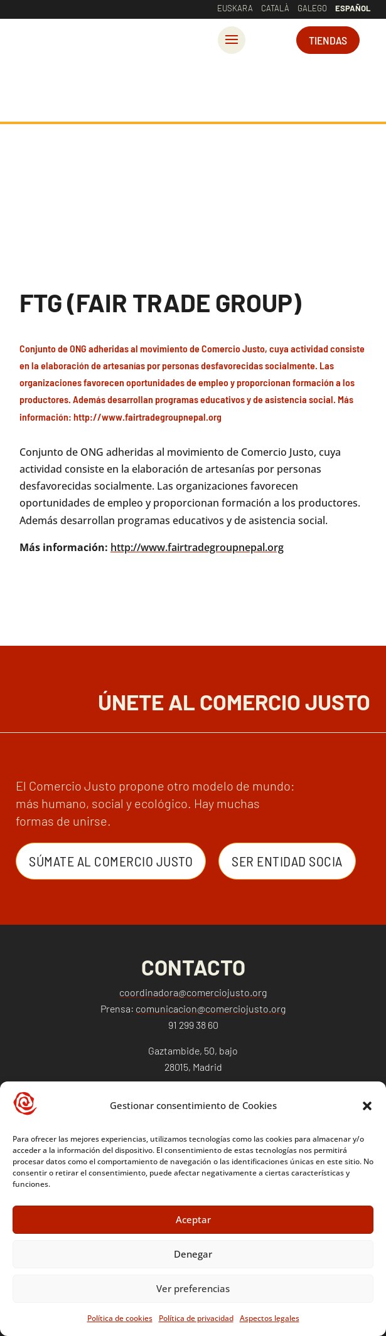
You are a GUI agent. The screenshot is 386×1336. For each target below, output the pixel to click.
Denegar (193, 1254)
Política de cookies (120, 1318)
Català (275, 8)
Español (352, 8)
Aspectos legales (269, 1318)
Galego (312, 8)
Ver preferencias (193, 1288)
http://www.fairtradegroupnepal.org (197, 547)
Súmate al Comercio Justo (111, 861)
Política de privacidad (196, 1318)
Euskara (235, 8)
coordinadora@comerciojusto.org (193, 992)
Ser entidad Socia (287, 861)
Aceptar (193, 1219)
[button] (367, 1106)
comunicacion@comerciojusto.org (211, 1008)
